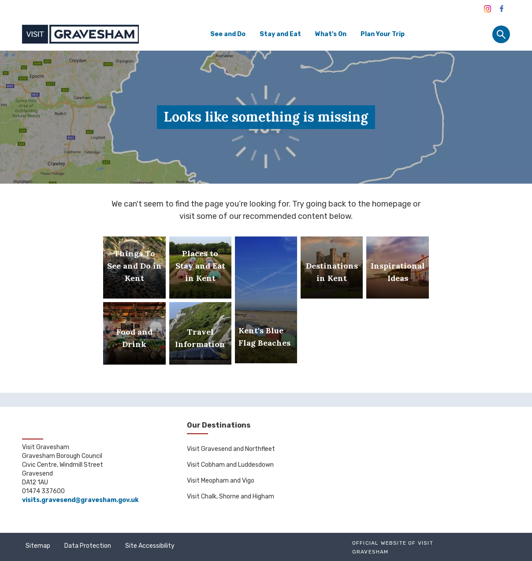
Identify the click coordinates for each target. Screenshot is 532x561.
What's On (330, 34)
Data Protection (87, 546)
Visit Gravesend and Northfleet (231, 449)
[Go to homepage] (80, 34)
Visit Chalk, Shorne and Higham (230, 496)
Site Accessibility (150, 546)
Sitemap (38, 546)
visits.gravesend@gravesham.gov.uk (80, 500)
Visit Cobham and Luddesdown (230, 465)
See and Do (228, 34)
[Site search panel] (501, 34)
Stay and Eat (280, 34)
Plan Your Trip (383, 34)
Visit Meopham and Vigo (220, 480)
